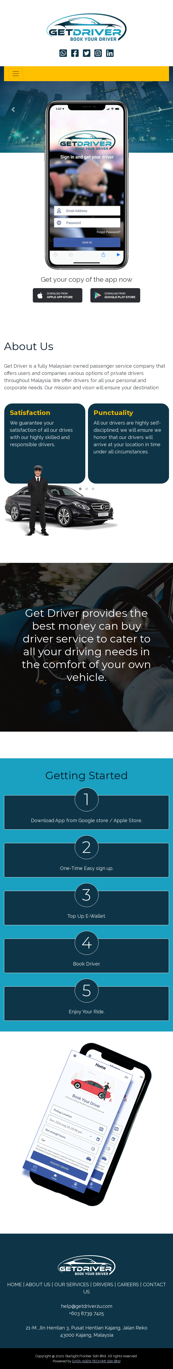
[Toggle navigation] (15, 73)
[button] (13, 109)
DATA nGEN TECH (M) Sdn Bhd (96, 1361)
